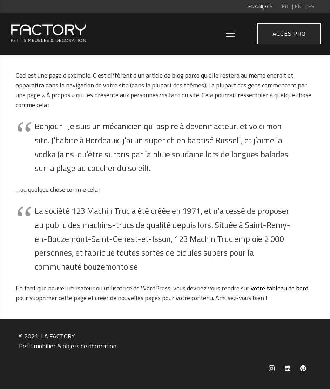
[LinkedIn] (287, 368)
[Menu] (230, 33)
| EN (297, 6)
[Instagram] (272, 368)
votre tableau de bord (279, 288)
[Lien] (48, 33)
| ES (309, 6)
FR (285, 6)
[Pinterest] (303, 368)
